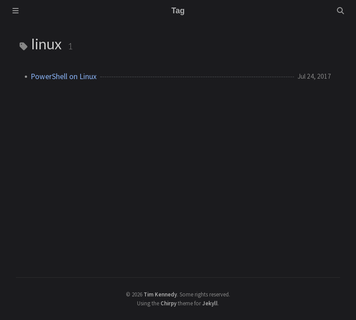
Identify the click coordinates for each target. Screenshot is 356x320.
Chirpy (168, 303)
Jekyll (210, 303)
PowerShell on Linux (64, 76)
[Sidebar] (15, 10)
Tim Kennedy (160, 294)
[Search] (340, 10)
